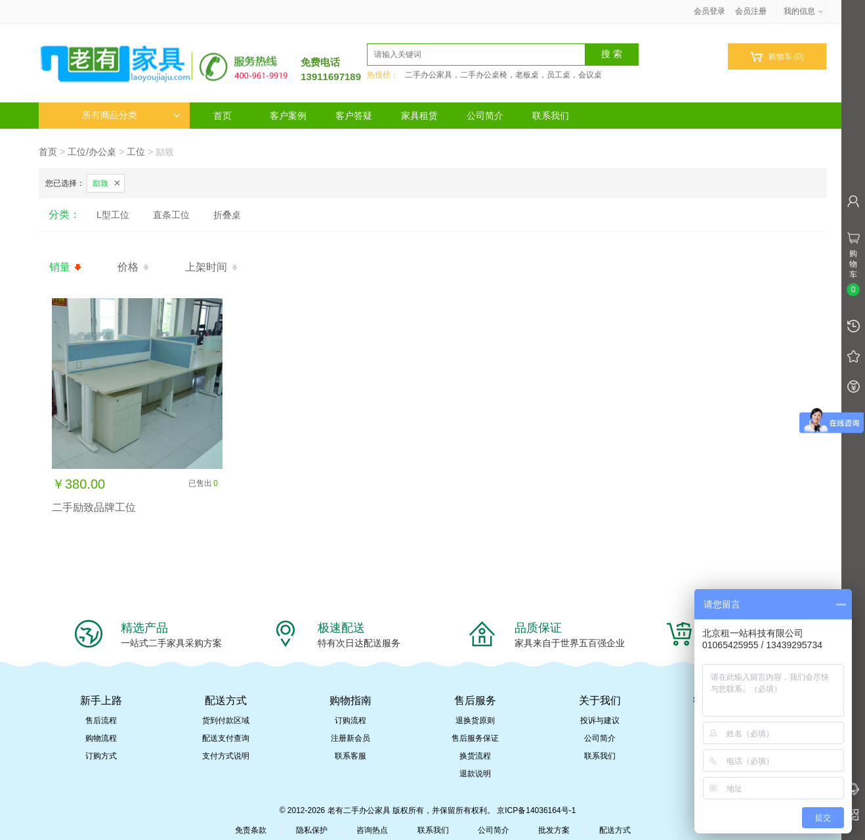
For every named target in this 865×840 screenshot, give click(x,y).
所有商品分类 (131, 115)
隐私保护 (311, 830)
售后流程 (101, 720)
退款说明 (475, 773)
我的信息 (804, 11)
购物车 (776, 57)
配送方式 (615, 830)
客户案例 (288, 115)
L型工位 (112, 215)
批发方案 (554, 830)
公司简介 (485, 115)
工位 (136, 151)
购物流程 (101, 738)
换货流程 (475, 756)
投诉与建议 (600, 720)
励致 (100, 183)
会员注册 (751, 11)
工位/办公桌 (92, 151)
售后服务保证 (475, 738)
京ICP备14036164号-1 (536, 810)
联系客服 (350, 756)
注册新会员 (350, 738)
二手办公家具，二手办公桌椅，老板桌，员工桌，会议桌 (503, 74)
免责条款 (250, 830)
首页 (222, 115)
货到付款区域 (225, 720)
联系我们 (550, 115)
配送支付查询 (225, 738)
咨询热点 (372, 830)
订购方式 (101, 756)
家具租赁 (419, 115)
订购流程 (350, 720)
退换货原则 (475, 720)
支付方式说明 (225, 756)
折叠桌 (227, 215)
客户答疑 (353, 115)
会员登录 (709, 11)
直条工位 (171, 215)
